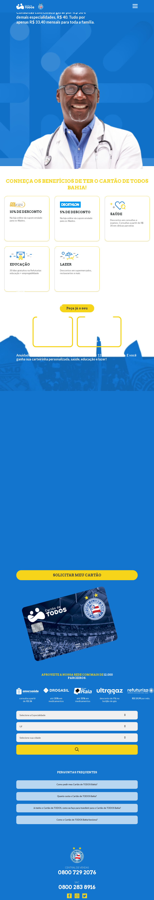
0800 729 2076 (77, 872)
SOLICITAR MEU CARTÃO (77, 571)
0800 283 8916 (77, 887)
